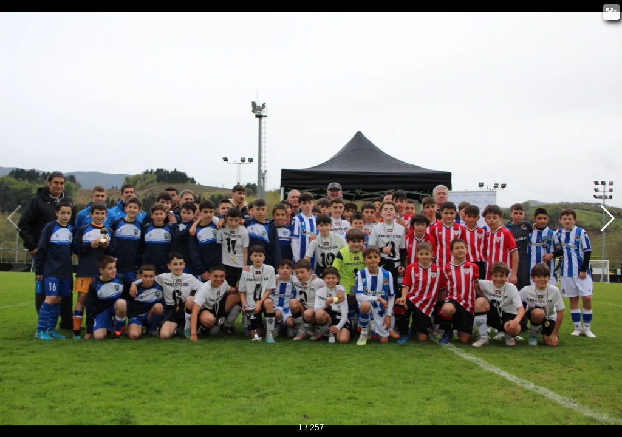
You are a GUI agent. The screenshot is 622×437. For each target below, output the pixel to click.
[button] (608, 218)
